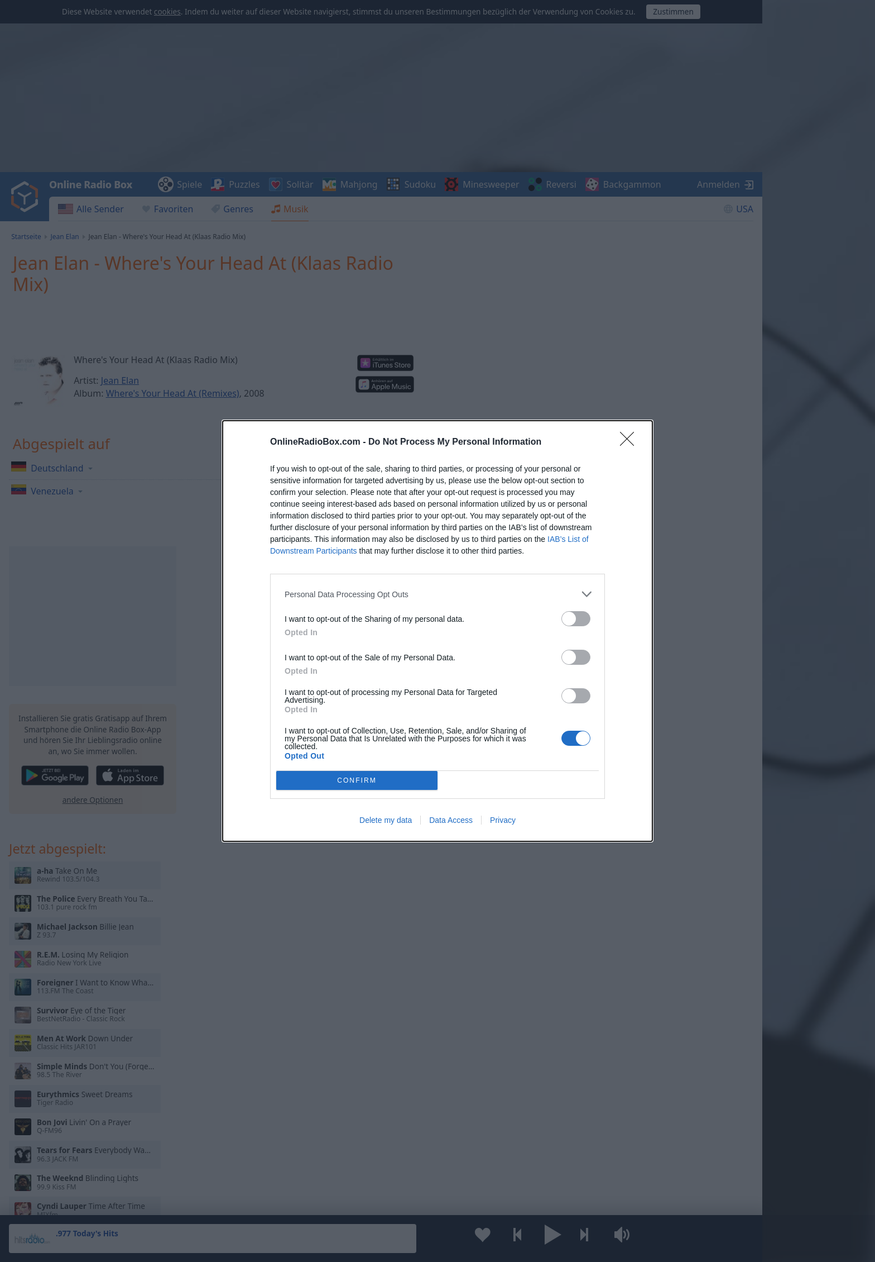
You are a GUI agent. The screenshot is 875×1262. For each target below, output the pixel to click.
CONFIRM (357, 780)
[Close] (630, 442)
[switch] (575, 618)
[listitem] (437, 594)
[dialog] (437, 631)
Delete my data (385, 820)
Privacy (503, 820)
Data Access (451, 820)
